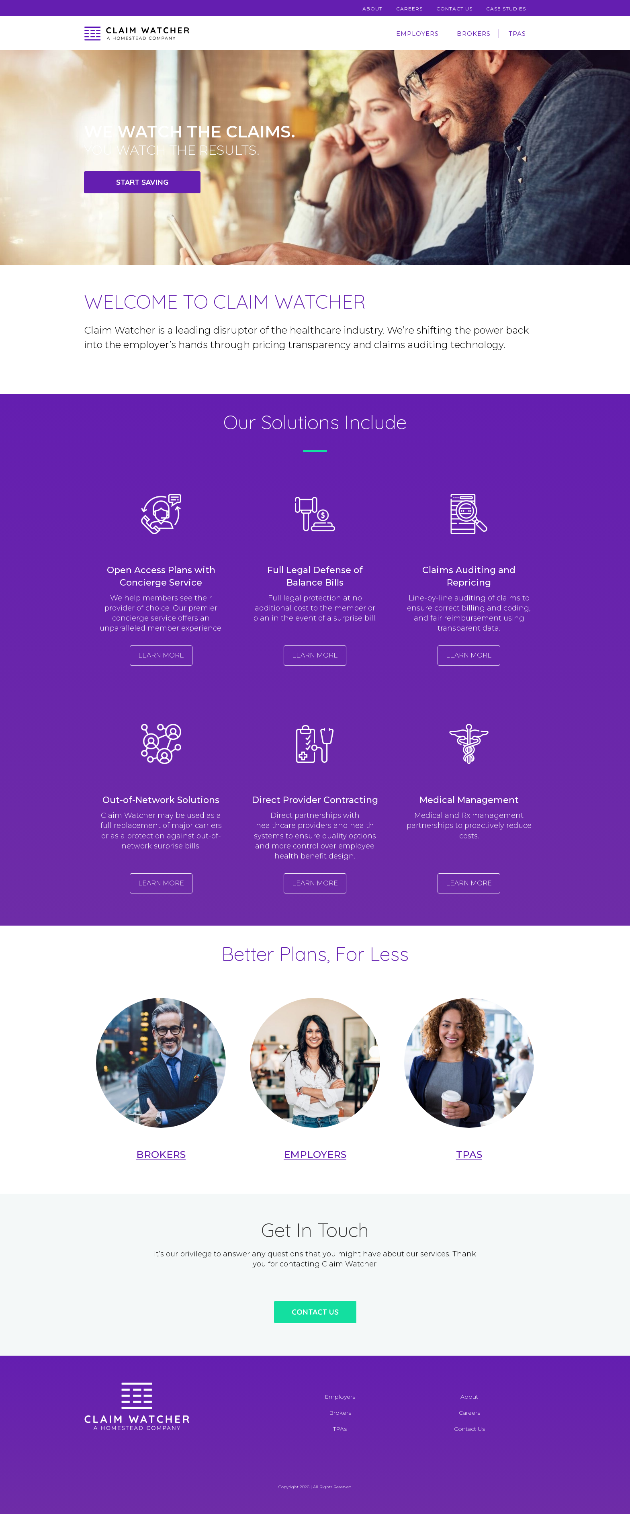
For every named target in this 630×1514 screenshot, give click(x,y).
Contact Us (454, 9)
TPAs (517, 33)
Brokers (474, 33)
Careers (409, 9)
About (372, 9)
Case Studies (506, 9)
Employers (417, 33)
